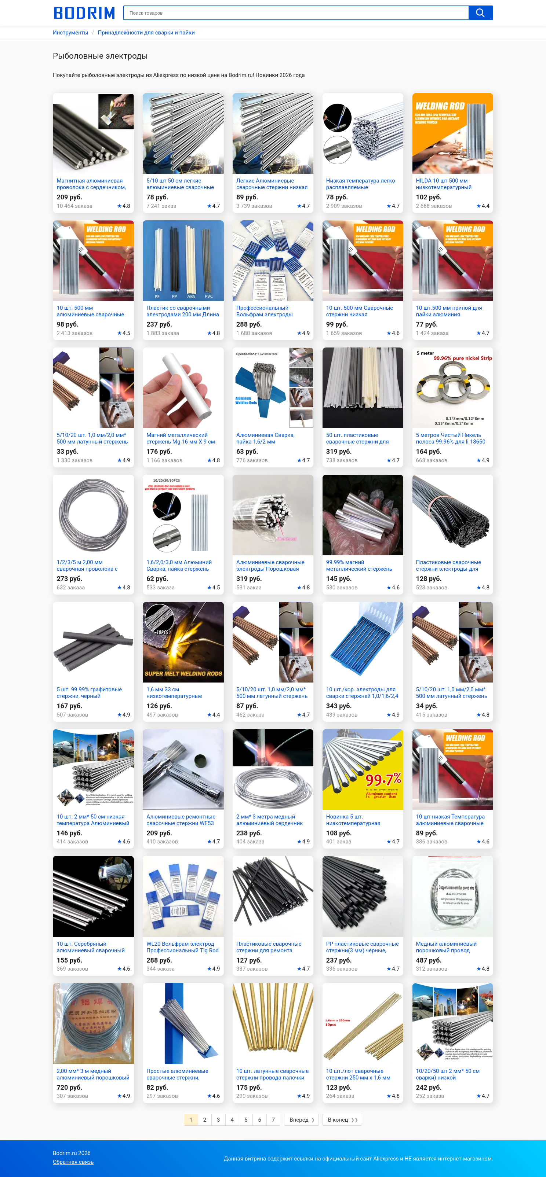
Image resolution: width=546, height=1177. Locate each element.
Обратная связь (73, 1162)
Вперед (299, 1120)
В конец (338, 1120)
